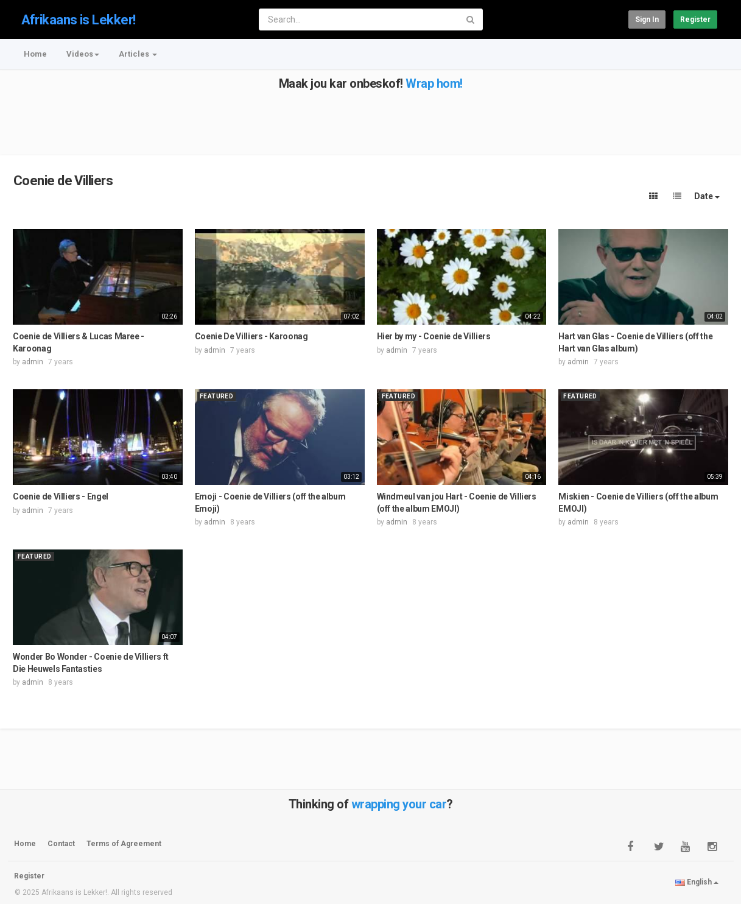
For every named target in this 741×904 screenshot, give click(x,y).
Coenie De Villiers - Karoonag (251, 336)
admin (32, 362)
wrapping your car (399, 804)
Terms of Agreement (123, 843)
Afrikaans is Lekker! (78, 19)
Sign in (647, 19)
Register (695, 19)
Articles (138, 53)
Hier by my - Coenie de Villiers (434, 336)
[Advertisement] (369, 117)
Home (35, 53)
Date (707, 196)
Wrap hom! (434, 83)
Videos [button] (82, 53)
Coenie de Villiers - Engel (60, 496)
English (696, 882)
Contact (61, 843)
